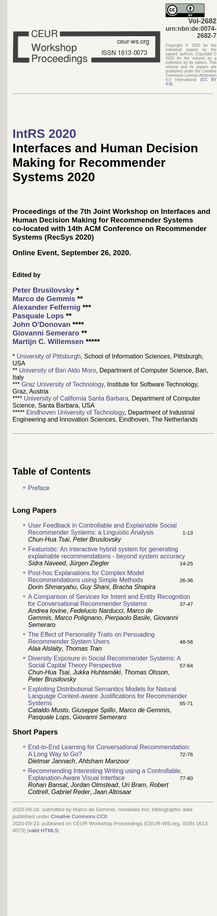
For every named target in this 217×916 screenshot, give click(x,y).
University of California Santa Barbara (76, 398)
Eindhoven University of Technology (75, 412)
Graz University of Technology (62, 384)
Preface (38, 488)
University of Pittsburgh (49, 356)
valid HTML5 (43, 830)
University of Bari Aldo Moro (57, 370)
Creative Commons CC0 (79, 816)
